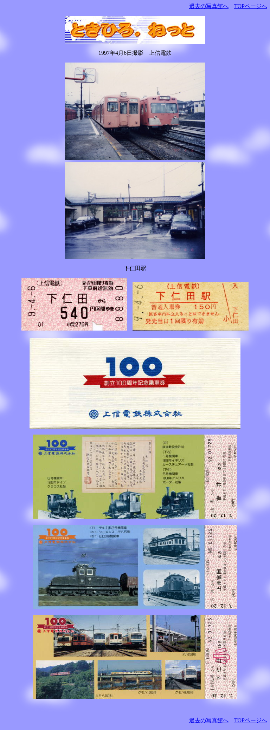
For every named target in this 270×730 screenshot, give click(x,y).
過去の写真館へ (209, 6)
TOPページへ (250, 6)
